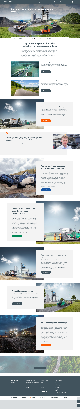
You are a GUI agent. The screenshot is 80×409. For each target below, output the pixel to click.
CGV (56, 382)
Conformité (57, 387)
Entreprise (13, 382)
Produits (35, 2)
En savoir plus (45, 71)
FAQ (26, 390)
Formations (28, 384)
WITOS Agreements (59, 390)
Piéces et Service (48, 2)
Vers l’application (46, 120)
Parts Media (28, 387)
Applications (40, 2)
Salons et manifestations (45, 384)
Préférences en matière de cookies (61, 392)
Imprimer (57, 384)
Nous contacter (28, 389)
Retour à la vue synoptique (40, 367)
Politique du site (58, 389)
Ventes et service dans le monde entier (32, 382)
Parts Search (28, 385)
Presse (42, 382)
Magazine (42, 385)
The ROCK (42, 389)
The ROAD (42, 387)
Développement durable (15, 384)
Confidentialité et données (60, 385)
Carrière (12, 385)
